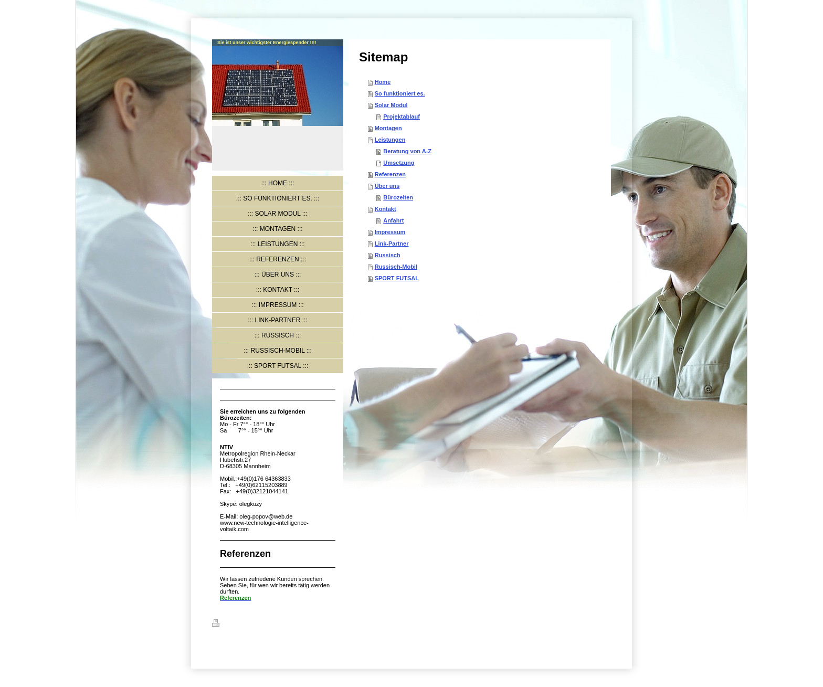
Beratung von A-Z (407, 151)
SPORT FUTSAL (397, 278)
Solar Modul (391, 105)
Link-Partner (392, 243)
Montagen (388, 128)
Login (603, 623)
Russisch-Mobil (396, 266)
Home (383, 82)
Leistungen (390, 139)
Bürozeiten (398, 197)
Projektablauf (401, 116)
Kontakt (385, 209)
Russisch (387, 255)
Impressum (390, 232)
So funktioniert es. (400, 93)
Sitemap (276, 624)
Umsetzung (398, 163)
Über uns (387, 186)
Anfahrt (393, 220)
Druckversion (236, 624)
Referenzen (390, 174)
